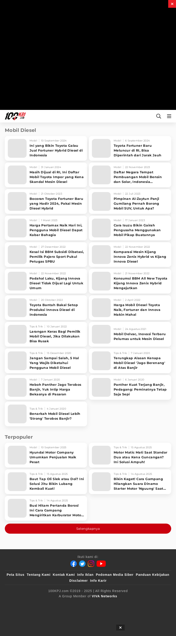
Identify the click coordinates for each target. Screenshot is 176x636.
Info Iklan (85, 574)
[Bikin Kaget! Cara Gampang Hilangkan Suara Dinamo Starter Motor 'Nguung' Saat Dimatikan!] (130, 481)
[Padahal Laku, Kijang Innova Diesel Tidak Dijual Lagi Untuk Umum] (46, 281)
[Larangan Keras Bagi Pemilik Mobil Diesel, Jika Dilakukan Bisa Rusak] (46, 334)
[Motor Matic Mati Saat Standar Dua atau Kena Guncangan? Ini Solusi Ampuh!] (130, 455)
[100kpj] (65, 603)
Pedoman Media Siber (114, 574)
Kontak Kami (64, 574)
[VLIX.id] (83, 603)
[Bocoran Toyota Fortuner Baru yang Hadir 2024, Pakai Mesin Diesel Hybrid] (46, 201)
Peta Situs (16, 574)
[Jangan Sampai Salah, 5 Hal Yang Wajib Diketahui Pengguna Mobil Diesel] (46, 360)
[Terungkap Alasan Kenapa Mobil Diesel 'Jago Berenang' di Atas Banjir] (130, 360)
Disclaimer (78, 580)
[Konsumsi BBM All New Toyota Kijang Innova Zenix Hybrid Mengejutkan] (130, 281)
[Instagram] (91, 563)
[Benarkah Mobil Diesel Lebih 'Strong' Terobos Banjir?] (46, 414)
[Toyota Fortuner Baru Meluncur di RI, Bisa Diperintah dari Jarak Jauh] (130, 148)
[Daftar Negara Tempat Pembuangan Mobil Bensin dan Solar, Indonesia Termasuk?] (130, 175)
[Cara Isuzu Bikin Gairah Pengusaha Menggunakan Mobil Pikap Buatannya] (130, 228)
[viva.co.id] (56, 603)
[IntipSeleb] (111, 603)
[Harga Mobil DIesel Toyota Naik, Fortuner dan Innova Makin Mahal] (130, 307)
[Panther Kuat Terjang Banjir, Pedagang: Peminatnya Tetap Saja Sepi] (130, 387)
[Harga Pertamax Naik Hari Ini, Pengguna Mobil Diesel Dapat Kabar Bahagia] (46, 228)
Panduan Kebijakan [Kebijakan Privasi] (152, 574)
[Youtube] (101, 563)
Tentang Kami (39, 574)
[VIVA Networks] (104, 596)
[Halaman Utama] (14, 116)
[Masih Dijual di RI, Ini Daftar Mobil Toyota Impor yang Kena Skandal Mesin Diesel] (46, 175)
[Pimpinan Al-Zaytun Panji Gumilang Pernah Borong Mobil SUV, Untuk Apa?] (130, 201)
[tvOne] (92, 603)
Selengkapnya (88, 529)
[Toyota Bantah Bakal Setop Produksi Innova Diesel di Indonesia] (46, 307)
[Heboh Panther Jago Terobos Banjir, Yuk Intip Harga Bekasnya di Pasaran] (46, 387)
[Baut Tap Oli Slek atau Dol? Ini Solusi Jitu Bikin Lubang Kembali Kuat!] (46, 481)
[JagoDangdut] (120, 603)
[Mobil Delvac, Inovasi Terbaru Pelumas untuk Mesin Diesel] (130, 334)
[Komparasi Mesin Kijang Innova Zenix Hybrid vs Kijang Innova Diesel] (130, 254)
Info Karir (98, 580)
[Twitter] (82, 563)
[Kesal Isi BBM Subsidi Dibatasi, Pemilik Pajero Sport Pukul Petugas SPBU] (46, 254)
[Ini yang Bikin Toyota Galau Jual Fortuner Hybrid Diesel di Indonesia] (46, 148)
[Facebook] (73, 563)
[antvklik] (101, 603)
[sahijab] (74, 603)
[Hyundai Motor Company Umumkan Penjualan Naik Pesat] (46, 455)
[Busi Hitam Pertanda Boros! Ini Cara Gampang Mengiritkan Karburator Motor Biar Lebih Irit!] (46, 508)
